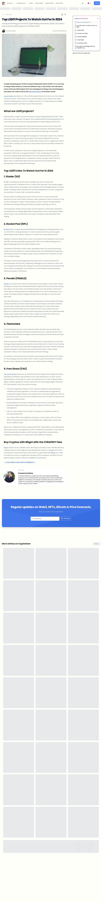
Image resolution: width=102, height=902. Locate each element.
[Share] (65, 14)
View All (96, 544)
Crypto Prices (49, 3)
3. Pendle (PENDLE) (81, 36)
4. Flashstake (80, 40)
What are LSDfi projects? (83, 22)
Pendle (6, 284)
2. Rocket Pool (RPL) (82, 33)
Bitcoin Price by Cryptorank (81, 53)
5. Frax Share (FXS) (81, 43)
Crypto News (39, 3)
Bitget (6, 448)
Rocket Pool (8, 229)
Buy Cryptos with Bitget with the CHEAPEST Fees (85, 47)
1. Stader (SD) (80, 30)
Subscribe (65, 518)
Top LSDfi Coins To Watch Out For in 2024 (86, 26)
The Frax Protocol (10, 374)
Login (97, 3)
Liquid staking (8, 96)
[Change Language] (89, 3)
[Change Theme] (83, 3)
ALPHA (31, 3)
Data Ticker (59, 3)
